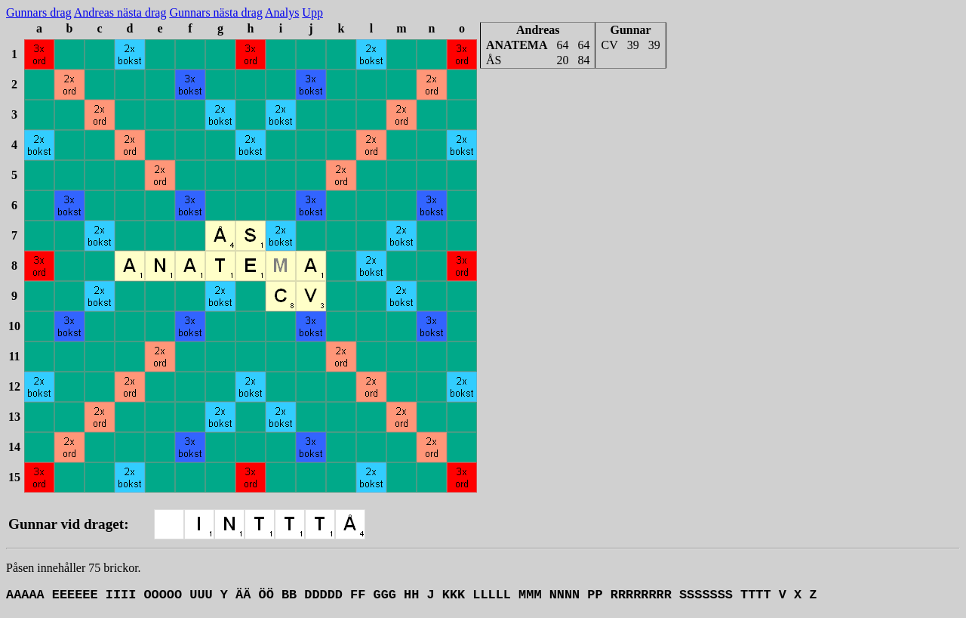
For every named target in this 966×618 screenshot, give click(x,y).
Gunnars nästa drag (216, 12)
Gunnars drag (39, 12)
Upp (312, 12)
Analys (282, 12)
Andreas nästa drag (120, 12)
